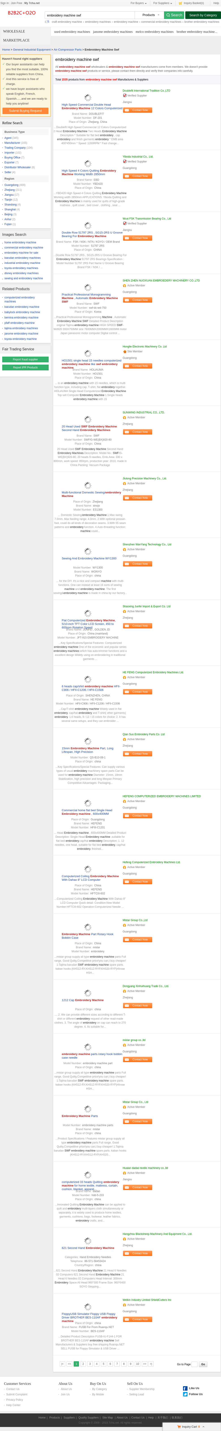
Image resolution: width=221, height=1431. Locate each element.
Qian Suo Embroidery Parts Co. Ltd (144, 734)
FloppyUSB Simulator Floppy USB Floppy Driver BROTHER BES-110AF (89, 1317)
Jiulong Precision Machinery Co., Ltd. (145, 478)
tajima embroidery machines (21, 328)
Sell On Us (135, 1384)
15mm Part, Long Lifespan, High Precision (87, 750)
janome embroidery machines (113, 31)
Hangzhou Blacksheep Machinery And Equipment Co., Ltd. (157, 1234)
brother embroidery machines (201, 21)
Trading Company (15, 147)
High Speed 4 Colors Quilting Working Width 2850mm (89, 172)
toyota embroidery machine (20, 339)
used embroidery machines (72, 31)
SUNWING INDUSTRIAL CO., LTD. (144, 412)
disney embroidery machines (21, 273)
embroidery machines (98, 21)
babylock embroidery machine (22, 312)
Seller (7, 172)
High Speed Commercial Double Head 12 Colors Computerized (92, 106)
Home (6, 49)
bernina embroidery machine (21, 317)
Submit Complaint (16, 1394)
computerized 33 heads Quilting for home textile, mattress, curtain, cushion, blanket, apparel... (90, 1185)
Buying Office (12, 157)
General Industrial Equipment (31, 49)
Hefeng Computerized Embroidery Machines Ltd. (151, 862)
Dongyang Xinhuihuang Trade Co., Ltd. (146, 986)
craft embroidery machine (67, 21)
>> (144, 1363)
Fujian (8, 224)
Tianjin (8, 199)
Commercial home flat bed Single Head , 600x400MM (87, 812)
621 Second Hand (88, 1248)
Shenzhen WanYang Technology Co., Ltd (147, 544)
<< (69, 1363)
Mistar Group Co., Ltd (135, 1102)
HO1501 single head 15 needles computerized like (91, 364)
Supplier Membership (141, 1389)
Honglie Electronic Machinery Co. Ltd (145, 346)
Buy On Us (98, 1384)
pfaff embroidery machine (19, 322)
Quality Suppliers (88, 1417)
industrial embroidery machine (22, 263)
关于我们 (162, 1417)
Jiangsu (9, 194)
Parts (80, 1116)
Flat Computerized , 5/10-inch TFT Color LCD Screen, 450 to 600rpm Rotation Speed (89, 624)
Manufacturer (12, 142)
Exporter (9, 162)
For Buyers (139, 3)
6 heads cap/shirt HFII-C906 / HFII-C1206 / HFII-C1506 (91, 688)
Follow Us (195, 1394)
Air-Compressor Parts (67, 49)
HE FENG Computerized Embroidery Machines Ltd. (153, 672)
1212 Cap (83, 1000)
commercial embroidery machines (161, 21)
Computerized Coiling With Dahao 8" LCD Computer (90, 878)
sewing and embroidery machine (23, 278)
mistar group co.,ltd (134, 1040)
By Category (99, 1389)
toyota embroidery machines (21, 268)
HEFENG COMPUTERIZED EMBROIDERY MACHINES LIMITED (162, 796)
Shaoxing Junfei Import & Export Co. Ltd (146, 606)
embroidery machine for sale (21, 252)
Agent (7, 138)
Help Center (13, 1405)
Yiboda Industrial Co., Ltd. (138, 156)
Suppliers (69, 1417)
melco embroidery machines (155, 31)
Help (216, 3)
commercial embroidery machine (23, 247)
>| (151, 1363)
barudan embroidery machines (22, 257)
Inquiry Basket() (191, 3)
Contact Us (12, 1389)
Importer (9, 152)
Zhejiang (9, 189)
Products (54, 1417)
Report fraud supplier (25, 359)
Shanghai (10, 209)
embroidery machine (126, 21)
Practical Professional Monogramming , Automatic (90, 298)
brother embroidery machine (196, 31)
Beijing (8, 214)
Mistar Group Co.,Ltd (135, 920)
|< (62, 1363)
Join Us (65, 1394)
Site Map (107, 1417)
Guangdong (11, 185)
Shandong (10, 204)
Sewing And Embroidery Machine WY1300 (89, 558)
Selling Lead (136, 1394)
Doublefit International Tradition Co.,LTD (146, 90)
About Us (65, 1384)
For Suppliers (162, 3)
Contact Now (140, 110)
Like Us (194, 1388)
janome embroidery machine (21, 333)
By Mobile (98, 1394)
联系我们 (177, 1417)
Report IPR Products (25, 367)
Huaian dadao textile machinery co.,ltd (145, 1168)
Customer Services (17, 1384)
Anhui (7, 219)
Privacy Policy (14, 1399)
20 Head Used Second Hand (89, 428)
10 (137, 1363)
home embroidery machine (20, 242)
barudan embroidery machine (21, 306)
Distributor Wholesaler (17, 167)
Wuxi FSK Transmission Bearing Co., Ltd (147, 218)
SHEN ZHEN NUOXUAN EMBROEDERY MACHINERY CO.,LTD (161, 280)
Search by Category (203, 15)
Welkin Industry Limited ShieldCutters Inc (147, 1300)
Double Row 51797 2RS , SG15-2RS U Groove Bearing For (92, 234)
